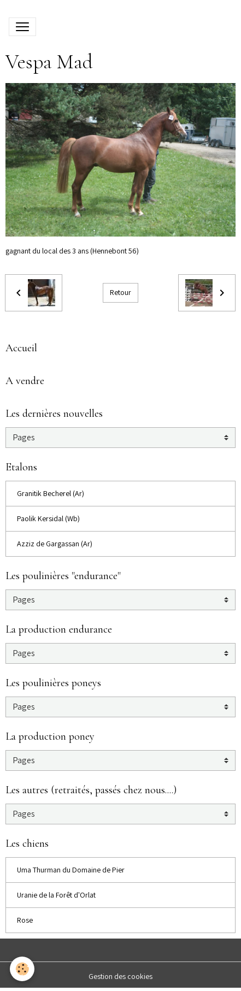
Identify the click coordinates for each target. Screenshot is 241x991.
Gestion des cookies (120, 976)
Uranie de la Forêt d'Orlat (56, 895)
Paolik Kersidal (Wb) (48, 518)
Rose (25, 920)
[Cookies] (22, 969)
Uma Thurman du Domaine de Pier (71, 870)
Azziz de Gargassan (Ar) (54, 543)
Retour (120, 292)
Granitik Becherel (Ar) (50, 493)
